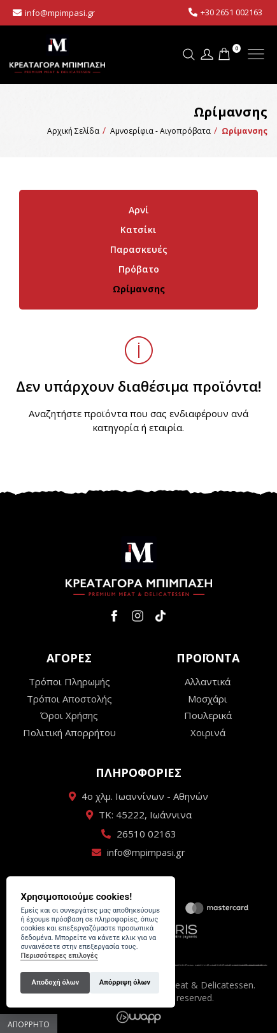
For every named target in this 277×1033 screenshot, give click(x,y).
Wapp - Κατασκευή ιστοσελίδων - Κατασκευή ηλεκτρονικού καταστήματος (138, 1017)
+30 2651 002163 (231, 12)
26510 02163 (146, 833)
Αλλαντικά (208, 681)
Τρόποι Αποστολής (69, 698)
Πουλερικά (208, 715)
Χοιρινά (207, 732)
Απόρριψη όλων (124, 982)
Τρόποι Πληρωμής (69, 681)
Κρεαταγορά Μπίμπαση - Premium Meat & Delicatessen (57, 54)
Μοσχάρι (207, 698)
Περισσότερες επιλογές (58, 955)
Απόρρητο (29, 1024)
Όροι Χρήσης (69, 715)
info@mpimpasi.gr (60, 12)
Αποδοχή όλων (56, 982)
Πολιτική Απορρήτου (69, 732)
